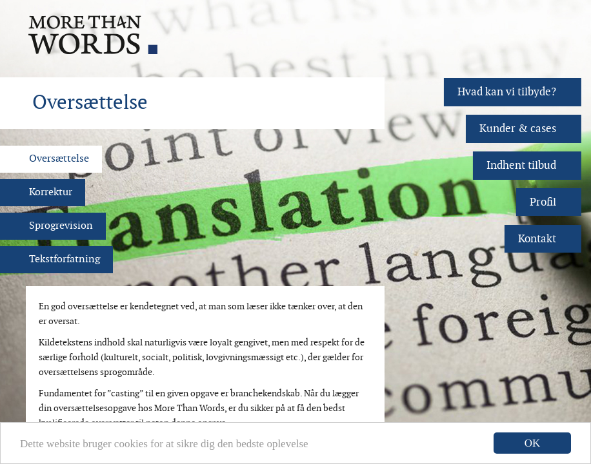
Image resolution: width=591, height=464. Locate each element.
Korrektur (50, 192)
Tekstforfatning (64, 259)
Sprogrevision (61, 226)
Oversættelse (59, 159)
